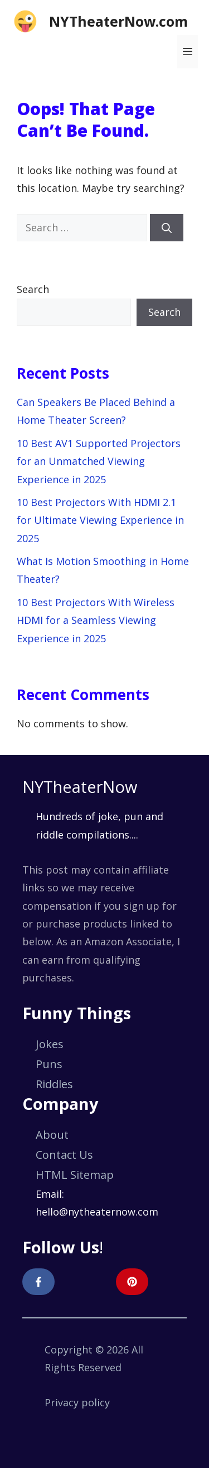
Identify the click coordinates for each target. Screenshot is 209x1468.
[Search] (166, 227)
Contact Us (64, 1154)
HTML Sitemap (75, 1174)
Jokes (50, 1044)
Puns (49, 1064)
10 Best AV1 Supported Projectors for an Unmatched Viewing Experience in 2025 (99, 461)
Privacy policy (77, 1402)
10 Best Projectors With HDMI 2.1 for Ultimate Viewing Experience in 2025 (100, 520)
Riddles (54, 1084)
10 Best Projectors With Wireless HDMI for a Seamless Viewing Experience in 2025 (95, 620)
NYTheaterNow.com (118, 21)
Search (33, 289)
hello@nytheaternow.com (97, 1211)
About (52, 1134)
